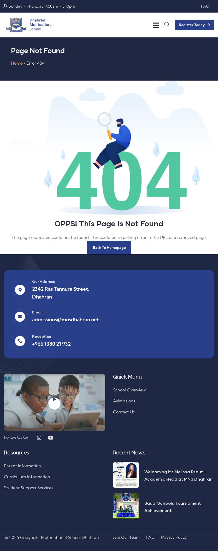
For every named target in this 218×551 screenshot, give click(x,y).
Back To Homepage (109, 247)
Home (17, 63)
